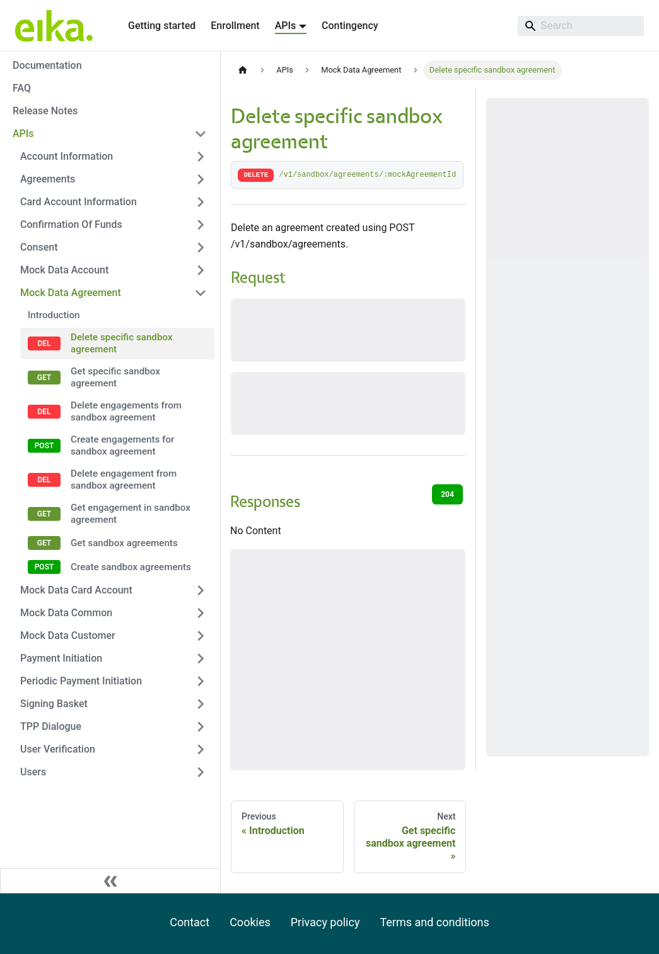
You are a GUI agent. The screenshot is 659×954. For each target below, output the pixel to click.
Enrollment (235, 26)
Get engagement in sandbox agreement (130, 513)
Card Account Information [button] (78, 202)
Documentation (47, 65)
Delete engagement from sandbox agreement (124, 479)
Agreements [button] (47, 179)
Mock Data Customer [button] (67, 635)
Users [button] (33, 772)
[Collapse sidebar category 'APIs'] (200, 134)
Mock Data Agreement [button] (70, 293)
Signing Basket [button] (54, 704)
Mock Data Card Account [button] (76, 590)
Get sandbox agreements (124, 543)
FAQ (22, 88)
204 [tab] (447, 494)
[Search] (581, 26)
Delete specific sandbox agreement (122, 343)
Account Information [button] (66, 156)
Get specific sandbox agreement (115, 377)
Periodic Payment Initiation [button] (81, 681)
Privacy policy (325, 922)
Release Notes (45, 111)
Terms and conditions (434, 922)
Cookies (250, 922)
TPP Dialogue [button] (50, 726)
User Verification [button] (57, 749)
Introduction (54, 315)
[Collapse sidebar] (110, 880)
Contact (189, 922)
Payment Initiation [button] (61, 658)
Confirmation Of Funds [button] (71, 224)
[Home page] (243, 70)
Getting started (161, 26)
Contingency (350, 26)
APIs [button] (285, 26)
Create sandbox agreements (131, 567)
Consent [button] (38, 247)
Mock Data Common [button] (66, 613)
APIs (23, 134)
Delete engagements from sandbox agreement (126, 411)
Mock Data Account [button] (64, 270)
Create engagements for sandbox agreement (122, 445)
